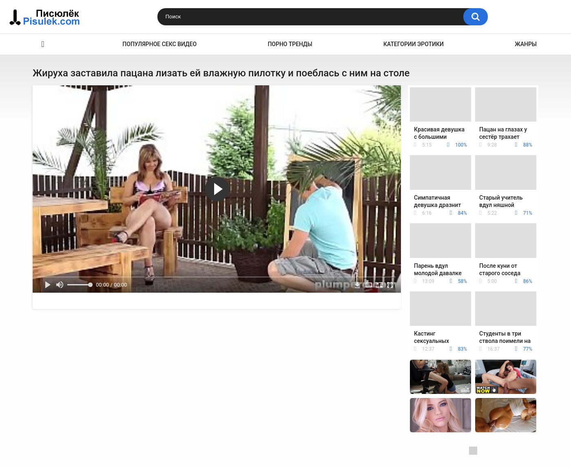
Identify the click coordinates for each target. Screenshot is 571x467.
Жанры (526, 44)
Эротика (43, 44)
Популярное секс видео (159, 44)
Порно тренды (290, 44)
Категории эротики (413, 44)
